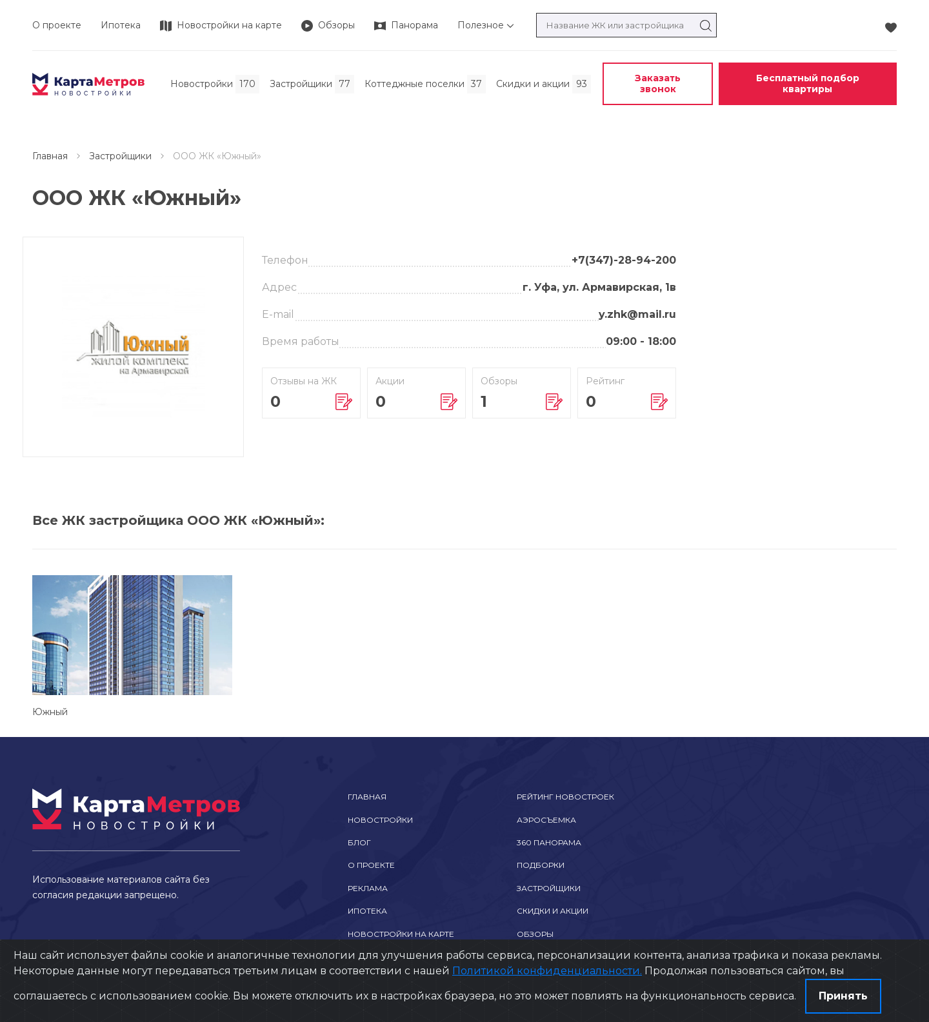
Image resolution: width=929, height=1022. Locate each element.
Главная (50, 156)
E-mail (278, 314)
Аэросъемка (546, 820)
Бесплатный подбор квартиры (807, 83)
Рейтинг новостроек (565, 796)
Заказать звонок (658, 83)
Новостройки (380, 820)
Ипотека (121, 25)
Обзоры (535, 934)
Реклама (368, 888)
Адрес (279, 287)
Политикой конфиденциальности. (547, 971)
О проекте (56, 25)
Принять (843, 996)
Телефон (285, 260)
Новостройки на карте (401, 934)
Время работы (300, 341)
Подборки (540, 865)
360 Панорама (549, 842)
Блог (359, 842)
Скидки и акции (552, 911)
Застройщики (120, 156)
